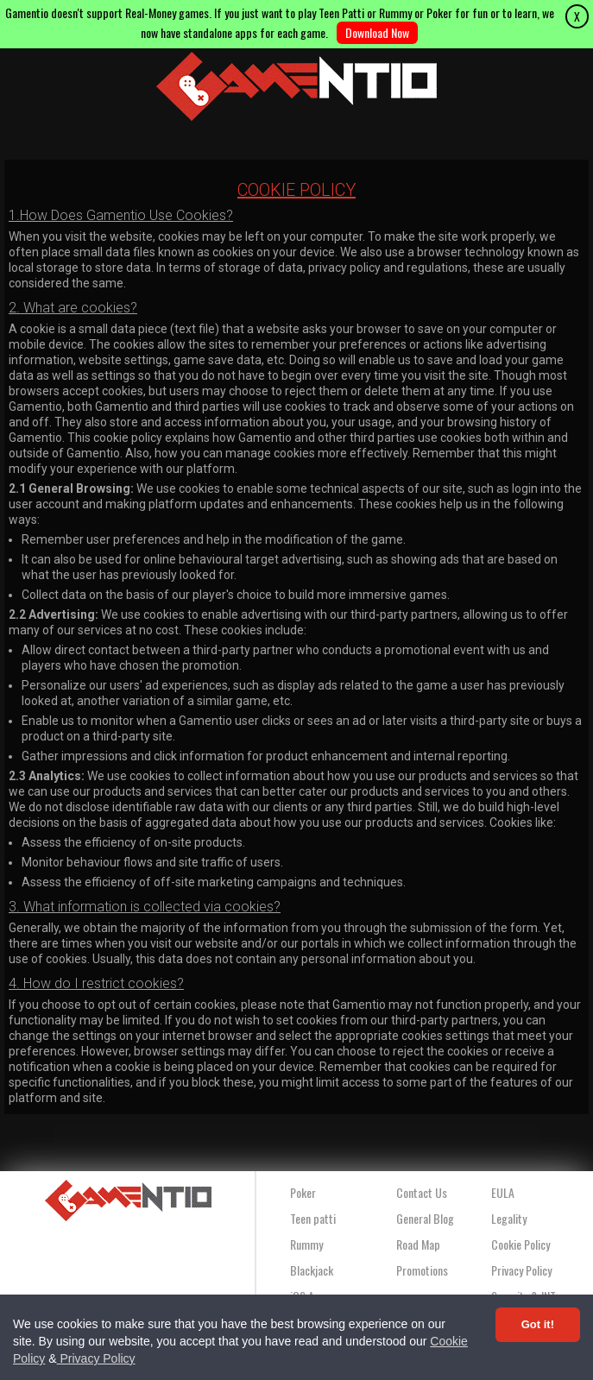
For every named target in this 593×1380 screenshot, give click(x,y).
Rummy (306, 1244)
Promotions (422, 1270)
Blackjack (311, 1270)
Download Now (377, 32)
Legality (509, 1218)
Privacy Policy (96, 1358)
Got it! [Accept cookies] (537, 1324)
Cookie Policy (520, 1244)
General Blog (425, 1218)
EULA (502, 1192)
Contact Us (421, 1192)
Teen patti (313, 1218)
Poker (303, 1192)
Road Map (418, 1244)
